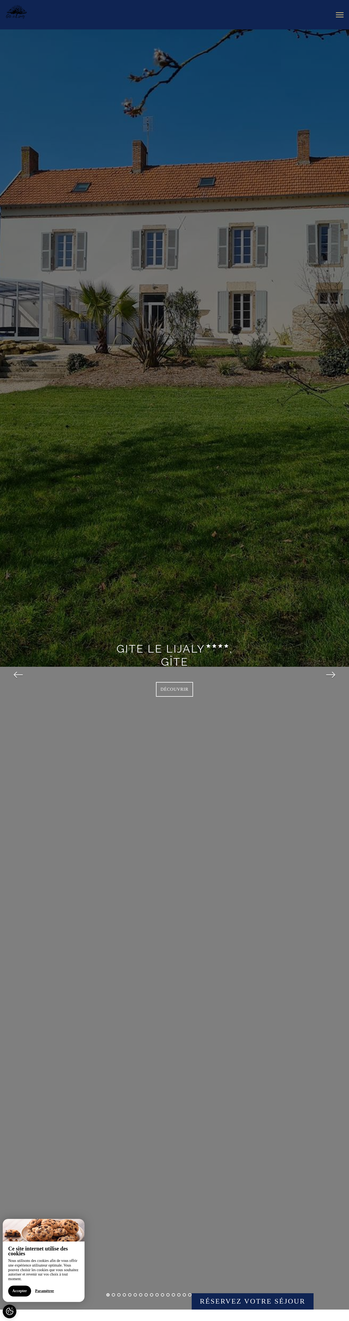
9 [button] (151, 1294)
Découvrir (174, 689)
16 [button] (189, 1294)
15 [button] (184, 1294)
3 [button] (119, 1294)
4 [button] (124, 1294)
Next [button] (330, 669)
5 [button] (129, 1294)
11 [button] (162, 1294)
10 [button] (157, 1294)
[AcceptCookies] (9, 1311)
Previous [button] (18, 669)
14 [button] (178, 1294)
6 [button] (135, 1294)
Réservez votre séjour (252, 1301)
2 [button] (113, 1294)
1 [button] (108, 1294)
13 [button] (173, 1294)
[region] (44, 1260)
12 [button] (168, 1294)
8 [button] (146, 1294)
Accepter (19, 1291)
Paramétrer (44, 1291)
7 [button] (140, 1294)
